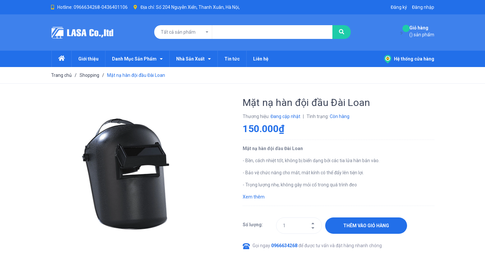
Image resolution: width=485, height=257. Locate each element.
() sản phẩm (421, 31)
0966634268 (284, 245)
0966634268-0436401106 (101, 7)
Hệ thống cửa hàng (409, 58)
